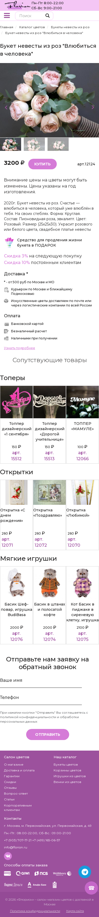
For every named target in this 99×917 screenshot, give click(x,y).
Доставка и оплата (19, 770)
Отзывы (10, 788)
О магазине (13, 764)
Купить (42, 164)
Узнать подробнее (19, 348)
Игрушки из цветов (70, 776)
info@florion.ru (15, 847)
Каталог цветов (32, 27)
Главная (6, 27)
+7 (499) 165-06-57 (46, 840)
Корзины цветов (67, 770)
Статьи (9, 799)
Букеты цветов (66, 764)
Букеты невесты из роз (70, 27)
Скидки (10, 782)
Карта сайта (75, 911)
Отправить (47, 734)
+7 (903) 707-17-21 (17, 840)
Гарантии (12, 776)
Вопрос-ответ (16, 793)
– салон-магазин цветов (53, 899)
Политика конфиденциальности (35, 911)
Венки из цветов (67, 782)
